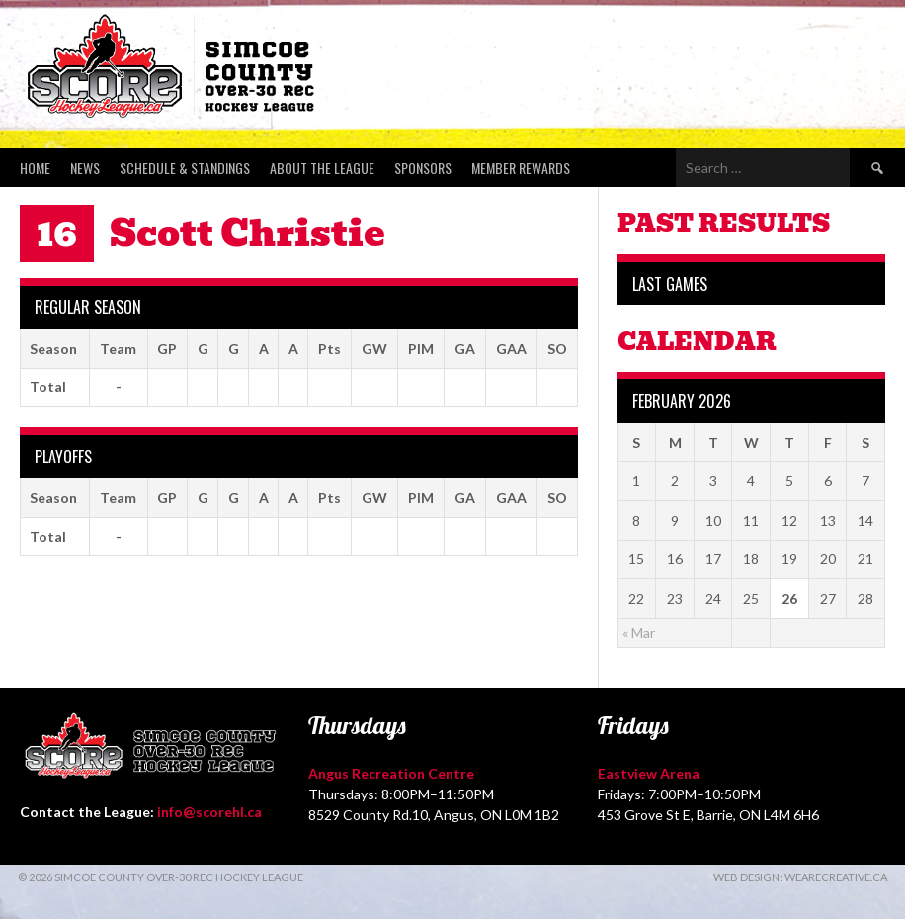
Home (35, 167)
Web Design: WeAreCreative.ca (800, 877)
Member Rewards (520, 167)
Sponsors (423, 167)
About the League (322, 167)
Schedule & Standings (185, 167)
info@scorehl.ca (209, 811)
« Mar (638, 633)
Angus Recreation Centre (391, 773)
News (85, 167)
